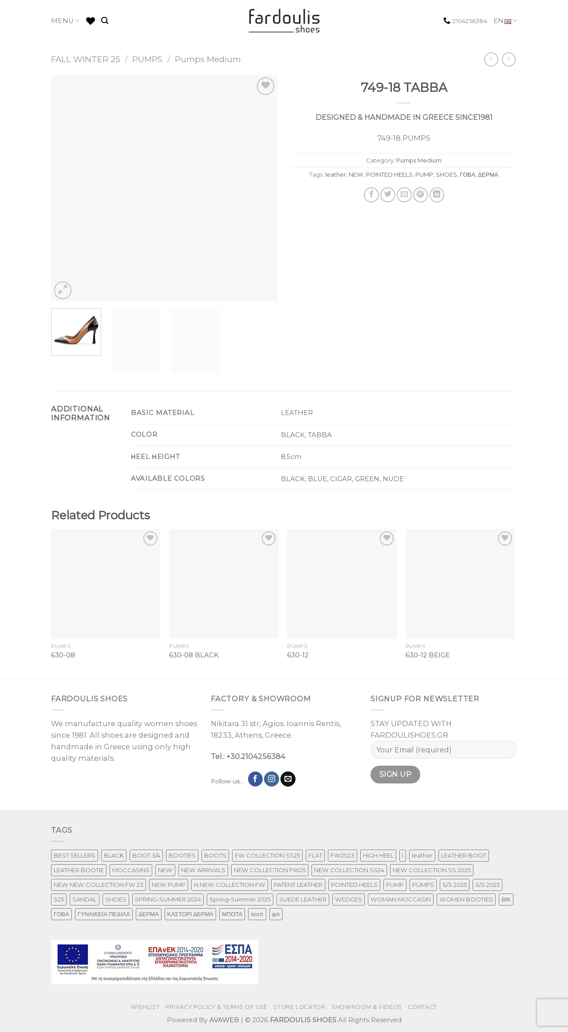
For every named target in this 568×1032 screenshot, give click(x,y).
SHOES (446, 174)
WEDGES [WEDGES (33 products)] (348, 899)
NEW (356, 174)
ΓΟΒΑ (467, 174)
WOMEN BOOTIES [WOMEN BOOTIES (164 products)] (466, 899)
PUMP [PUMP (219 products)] (395, 884)
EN (505, 21)
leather (335, 174)
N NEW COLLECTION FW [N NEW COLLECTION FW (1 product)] (229, 884)
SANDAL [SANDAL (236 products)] (84, 899)
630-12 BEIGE (428, 655)
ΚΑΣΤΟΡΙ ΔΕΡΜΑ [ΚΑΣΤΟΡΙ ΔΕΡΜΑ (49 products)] (190, 913)
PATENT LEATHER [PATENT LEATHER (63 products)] (298, 884)
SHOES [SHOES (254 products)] (115, 899)
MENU (65, 20)
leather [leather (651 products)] (422, 855)
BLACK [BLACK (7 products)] (114, 855)
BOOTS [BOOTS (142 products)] (215, 855)
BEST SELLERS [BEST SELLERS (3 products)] (74, 855)
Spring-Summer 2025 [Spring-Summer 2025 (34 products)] (240, 899)
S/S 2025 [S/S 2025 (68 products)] (487, 884)
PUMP (424, 174)
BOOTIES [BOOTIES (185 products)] (182, 855)
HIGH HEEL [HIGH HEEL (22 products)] (378, 855)
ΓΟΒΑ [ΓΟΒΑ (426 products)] (61, 913)
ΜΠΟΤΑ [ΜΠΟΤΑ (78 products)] (232, 913)
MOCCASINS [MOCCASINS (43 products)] (131, 870)
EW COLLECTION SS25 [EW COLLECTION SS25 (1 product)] (267, 855)
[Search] (104, 20)
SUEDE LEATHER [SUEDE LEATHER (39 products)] (303, 899)
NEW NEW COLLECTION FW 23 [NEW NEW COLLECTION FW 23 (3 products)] (98, 884)
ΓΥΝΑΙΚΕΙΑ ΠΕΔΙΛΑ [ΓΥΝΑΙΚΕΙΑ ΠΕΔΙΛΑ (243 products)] (104, 913)
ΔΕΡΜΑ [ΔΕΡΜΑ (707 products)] (148, 913)
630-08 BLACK (194, 655)
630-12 (297, 655)
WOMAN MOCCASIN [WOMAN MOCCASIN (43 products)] (401, 899)
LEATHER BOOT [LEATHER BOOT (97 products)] (463, 855)
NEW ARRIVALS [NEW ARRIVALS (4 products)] (203, 870)
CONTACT (422, 1007)
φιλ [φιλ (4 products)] (276, 913)
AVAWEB (224, 1020)
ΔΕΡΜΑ (488, 174)
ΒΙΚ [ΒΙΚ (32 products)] (506, 899)
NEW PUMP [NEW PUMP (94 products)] (168, 884)
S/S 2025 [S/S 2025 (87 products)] (454, 884)
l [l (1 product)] (402, 855)
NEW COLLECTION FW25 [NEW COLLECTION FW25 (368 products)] (270, 870)
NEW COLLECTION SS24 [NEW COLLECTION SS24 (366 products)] (349, 870)
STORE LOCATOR (299, 1007)
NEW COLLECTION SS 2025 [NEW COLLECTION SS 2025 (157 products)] (432, 870)
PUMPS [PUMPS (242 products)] (423, 884)
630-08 (63, 655)
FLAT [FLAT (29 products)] (315, 855)
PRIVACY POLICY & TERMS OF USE (217, 1007)
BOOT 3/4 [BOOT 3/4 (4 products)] (146, 855)
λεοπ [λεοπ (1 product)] (257, 913)
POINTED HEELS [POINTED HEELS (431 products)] (354, 884)
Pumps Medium (208, 59)
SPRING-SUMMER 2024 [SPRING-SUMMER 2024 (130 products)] (168, 899)
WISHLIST (145, 1007)
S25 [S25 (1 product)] (59, 899)
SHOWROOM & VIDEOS (366, 1007)
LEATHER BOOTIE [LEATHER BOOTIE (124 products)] (79, 870)
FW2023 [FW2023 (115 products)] (343, 855)
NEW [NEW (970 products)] (165, 870)
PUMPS (147, 59)
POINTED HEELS (389, 174)
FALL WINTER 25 (85, 59)
